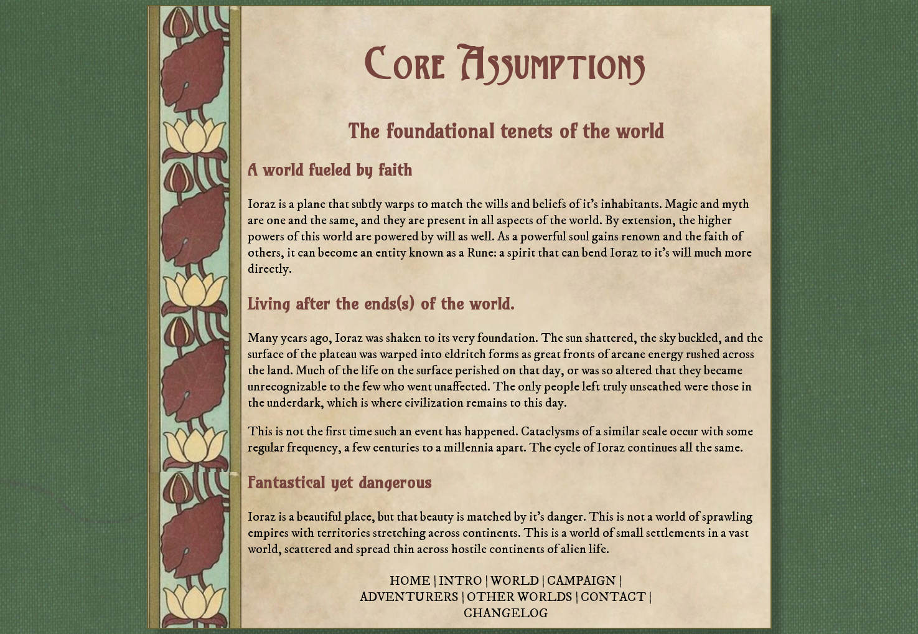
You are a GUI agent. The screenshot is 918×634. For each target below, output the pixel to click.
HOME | (414, 581)
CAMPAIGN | (584, 581)
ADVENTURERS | (413, 597)
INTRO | (464, 581)
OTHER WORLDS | (524, 597)
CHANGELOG (506, 613)
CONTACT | (616, 597)
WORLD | (518, 581)
